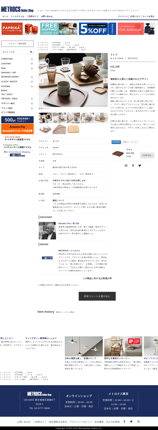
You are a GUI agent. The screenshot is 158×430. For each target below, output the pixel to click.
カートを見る (148, 16)
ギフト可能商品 (8, 112)
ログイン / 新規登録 (17, 44)
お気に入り (135, 16)
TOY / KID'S (6, 94)
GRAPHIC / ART (8, 73)
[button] (105, 80)
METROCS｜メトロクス (69, 251)
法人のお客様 (113, 422)
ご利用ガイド (33, 16)
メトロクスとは (17, 16)
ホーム (5, 16)
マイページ (123, 16)
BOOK (4, 90)
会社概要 (99, 422)
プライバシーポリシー (81, 422)
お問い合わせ (47, 16)
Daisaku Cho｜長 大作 (68, 223)
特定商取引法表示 (58, 422)
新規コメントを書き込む (97, 296)
